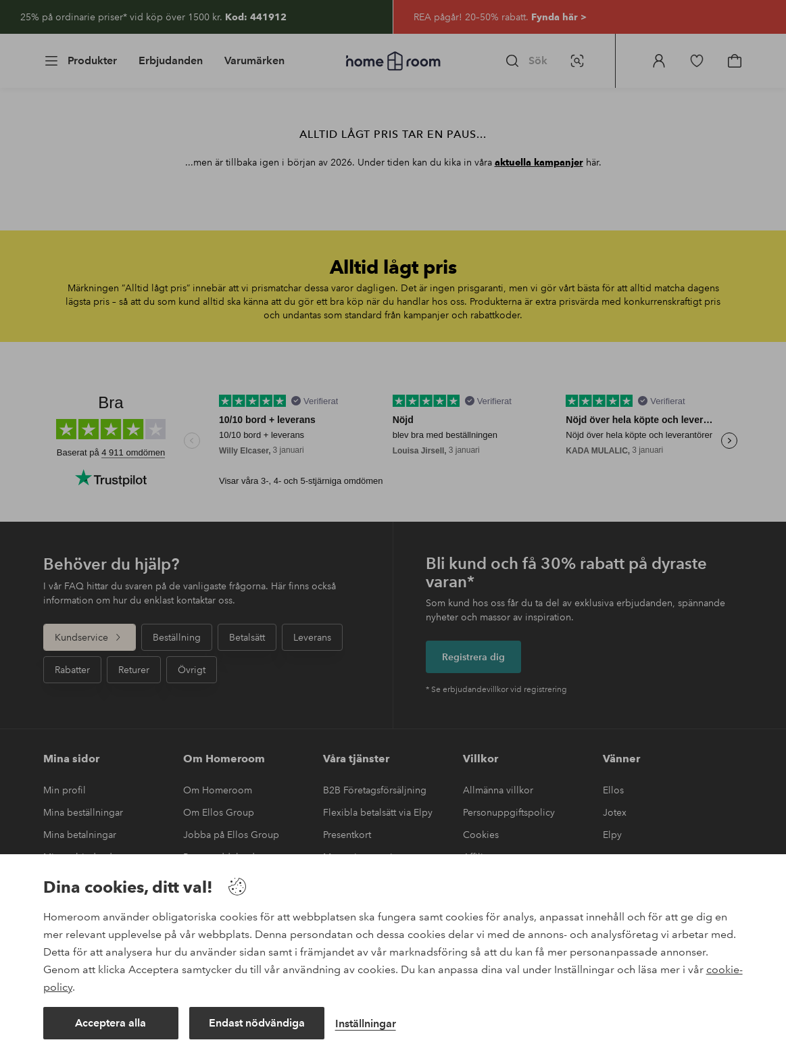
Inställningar (365, 1023)
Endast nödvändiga (257, 1022)
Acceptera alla (110, 1022)
